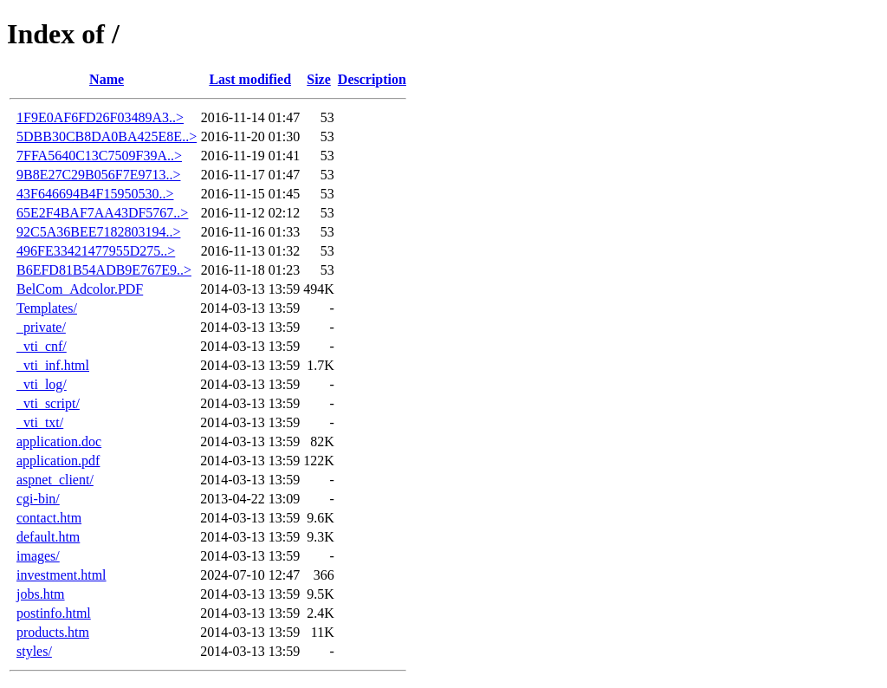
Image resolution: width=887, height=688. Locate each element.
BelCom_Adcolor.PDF (79, 289)
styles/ (34, 651)
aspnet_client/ (55, 479)
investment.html (61, 575)
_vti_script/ (48, 403)
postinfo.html (53, 613)
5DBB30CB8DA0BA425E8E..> (106, 136)
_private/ (41, 327)
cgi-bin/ (38, 498)
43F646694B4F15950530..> (95, 193)
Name (106, 79)
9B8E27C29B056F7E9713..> (98, 174)
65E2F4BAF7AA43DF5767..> (102, 212)
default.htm (48, 536)
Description (372, 79)
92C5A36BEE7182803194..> (98, 231)
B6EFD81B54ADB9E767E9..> (103, 270)
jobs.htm (40, 594)
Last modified (250, 79)
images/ (38, 555)
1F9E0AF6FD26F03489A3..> (100, 117)
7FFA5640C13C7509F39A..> (99, 155)
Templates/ (46, 308)
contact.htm (48, 517)
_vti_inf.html (52, 365)
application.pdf (58, 460)
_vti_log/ (41, 384)
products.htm (52, 632)
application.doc (58, 441)
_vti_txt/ (39, 422)
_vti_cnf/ (41, 346)
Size (319, 79)
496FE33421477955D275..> (95, 250)
